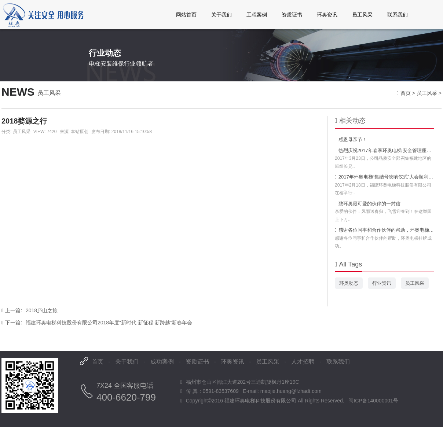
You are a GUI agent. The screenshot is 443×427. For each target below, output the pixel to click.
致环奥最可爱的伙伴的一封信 (367, 203)
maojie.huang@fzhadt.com (291, 391)
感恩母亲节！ (351, 139)
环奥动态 (348, 283)
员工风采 (362, 15)
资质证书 (292, 15)
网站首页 (186, 15)
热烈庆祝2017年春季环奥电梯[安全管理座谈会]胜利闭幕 (384, 150)
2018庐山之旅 (29, 310)
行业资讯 (381, 283)
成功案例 (162, 361)
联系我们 (397, 15)
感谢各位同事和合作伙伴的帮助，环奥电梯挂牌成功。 (384, 230)
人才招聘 (303, 361)
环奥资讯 (327, 15)
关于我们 (221, 15)
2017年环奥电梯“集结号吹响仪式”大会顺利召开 (384, 177)
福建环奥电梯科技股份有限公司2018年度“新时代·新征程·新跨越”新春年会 (96, 322)
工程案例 (256, 15)
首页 (405, 93)
